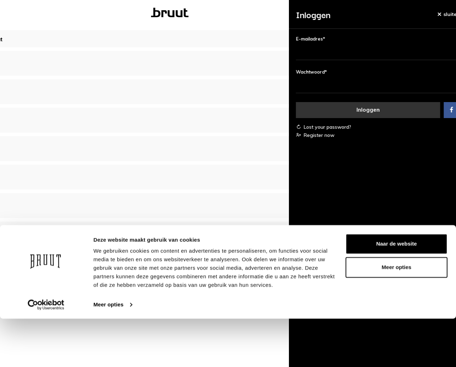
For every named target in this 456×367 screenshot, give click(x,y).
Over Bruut (190, 265)
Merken (269, 13)
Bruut (112, 13)
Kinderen (226, 13)
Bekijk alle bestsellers (228, 154)
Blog (337, 13)
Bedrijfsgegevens (259, 265)
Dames (148, 13)
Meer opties (108, 353)
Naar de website (396, 292)
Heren (185, 13)
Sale (305, 13)
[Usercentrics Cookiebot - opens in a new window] (46, 353)
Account (108, 265)
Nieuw (75, 13)
